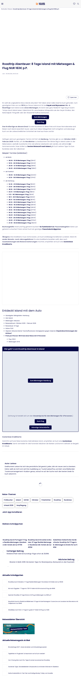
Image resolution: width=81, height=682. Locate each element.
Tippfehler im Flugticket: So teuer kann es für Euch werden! (26, 653)
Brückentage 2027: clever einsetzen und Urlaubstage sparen (27, 647)
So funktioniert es (47, 227)
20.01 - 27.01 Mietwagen (17, 220)
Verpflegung (21, 505)
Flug (28, 160)
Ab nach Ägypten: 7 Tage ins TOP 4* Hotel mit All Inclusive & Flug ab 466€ (31, 588)
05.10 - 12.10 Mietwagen (17, 175)
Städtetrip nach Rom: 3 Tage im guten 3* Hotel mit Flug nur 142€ (28, 610)
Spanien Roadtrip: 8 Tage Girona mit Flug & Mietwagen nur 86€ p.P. (29, 595)
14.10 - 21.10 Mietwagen (17, 184)
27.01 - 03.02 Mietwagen (18, 223)
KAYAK (26, 500)
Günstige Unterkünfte (40, 427)
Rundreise (68, 500)
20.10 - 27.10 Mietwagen (17, 166)
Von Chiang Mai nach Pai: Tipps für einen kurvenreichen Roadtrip (29, 660)
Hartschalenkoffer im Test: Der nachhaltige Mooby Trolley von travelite (30, 673)
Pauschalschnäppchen (51, 229)
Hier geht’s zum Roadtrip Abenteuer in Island (24, 349)
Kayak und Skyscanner (56, 105)
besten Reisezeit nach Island (39, 146)
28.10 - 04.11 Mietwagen (17, 189)
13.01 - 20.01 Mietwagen (17, 218)
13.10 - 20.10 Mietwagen (17, 163)
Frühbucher (8, 500)
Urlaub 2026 (8, 505)
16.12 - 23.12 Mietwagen (17, 207)
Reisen (10, 9)
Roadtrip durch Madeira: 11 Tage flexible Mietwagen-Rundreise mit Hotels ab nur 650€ (35, 582)
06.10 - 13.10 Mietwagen (17, 160)
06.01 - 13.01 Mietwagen (17, 215)
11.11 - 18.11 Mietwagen (16, 194)
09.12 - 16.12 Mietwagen (17, 205)
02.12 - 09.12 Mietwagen (17, 202)
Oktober (35, 500)
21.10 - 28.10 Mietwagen (17, 187)
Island (18, 500)
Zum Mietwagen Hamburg (40, 381)
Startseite (4, 9)
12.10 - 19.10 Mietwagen (17, 177)
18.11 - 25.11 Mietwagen (17, 197)
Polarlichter (46, 500)
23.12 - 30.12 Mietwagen (17, 210)
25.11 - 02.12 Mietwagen (17, 200)
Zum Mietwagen (40, 117)
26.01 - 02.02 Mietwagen (18, 168)
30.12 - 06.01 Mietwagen (17, 213)
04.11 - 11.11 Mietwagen (17, 192)
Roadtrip (57, 500)
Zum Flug (40, 122)
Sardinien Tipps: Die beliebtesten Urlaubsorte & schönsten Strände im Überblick (33, 667)
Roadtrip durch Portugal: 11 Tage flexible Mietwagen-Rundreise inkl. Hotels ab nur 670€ (15, 542)
